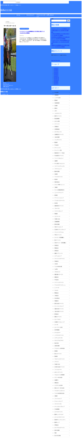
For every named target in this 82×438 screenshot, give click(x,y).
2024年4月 (56, 72)
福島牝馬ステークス (59, 205)
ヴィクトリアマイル (59, 232)
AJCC (55, 110)
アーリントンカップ (59, 197)
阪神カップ (57, 422)
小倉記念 (56, 295)
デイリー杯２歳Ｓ (58, 377)
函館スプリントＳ (58, 253)
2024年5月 (56, 70)
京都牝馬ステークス (59, 134)
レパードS (56, 287)
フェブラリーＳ (58, 139)
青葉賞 (56, 213)
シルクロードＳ (58, 113)
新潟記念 (56, 314)
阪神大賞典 (57, 171)
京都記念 (56, 126)
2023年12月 (56, 77)
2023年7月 (56, 84)
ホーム (18, 15)
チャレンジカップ (58, 401)
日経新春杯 (57, 103)
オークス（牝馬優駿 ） (59, 237)
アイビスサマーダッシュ (60, 285)
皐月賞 (56, 203)
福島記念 (56, 382)
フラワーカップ (58, 168)
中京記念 (56, 279)
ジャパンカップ (58, 398)
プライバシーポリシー (8, 85)
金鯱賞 (56, 160)
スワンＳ (56, 361)
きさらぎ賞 (57, 121)
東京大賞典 (57, 430)
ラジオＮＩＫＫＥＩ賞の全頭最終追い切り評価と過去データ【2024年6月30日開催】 (60, 42)
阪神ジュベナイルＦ (59, 414)
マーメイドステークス (59, 258)
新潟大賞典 (57, 224)
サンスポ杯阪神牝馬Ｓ (59, 189)
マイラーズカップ (58, 211)
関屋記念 (56, 292)
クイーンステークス (59, 282)
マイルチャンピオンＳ (59, 390)
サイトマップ (30, 15)
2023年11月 (56, 78)
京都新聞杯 (57, 221)
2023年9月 (56, 81)
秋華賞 (56, 351)
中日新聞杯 (57, 409)
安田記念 (56, 250)
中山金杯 (56, 92)
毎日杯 (56, 179)
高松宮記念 (57, 182)
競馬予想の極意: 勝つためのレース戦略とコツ (10, 88)
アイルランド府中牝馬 (59, 348)
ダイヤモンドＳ (58, 131)
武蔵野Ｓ (56, 380)
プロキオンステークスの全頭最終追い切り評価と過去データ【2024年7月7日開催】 (60, 30)
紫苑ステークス (58, 316)
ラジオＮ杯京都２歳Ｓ (59, 393)
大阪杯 (56, 187)
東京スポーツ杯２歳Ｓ (59, 388)
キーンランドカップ (59, 306)
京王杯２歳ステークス (59, 366)
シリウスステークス (59, 335)
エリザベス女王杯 (58, 385)
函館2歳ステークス (58, 274)
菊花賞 (56, 356)
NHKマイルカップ (58, 226)
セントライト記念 (58, 327)
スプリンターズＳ (58, 337)
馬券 (55, 432)
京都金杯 (56, 95)
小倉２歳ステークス (59, 311)
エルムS (56, 290)
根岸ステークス (58, 116)
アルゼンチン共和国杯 (59, 374)
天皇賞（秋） (57, 364)
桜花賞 (56, 195)
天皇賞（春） (57, 219)
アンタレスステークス (59, 200)
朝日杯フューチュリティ (60, 419)
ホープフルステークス (59, 427)
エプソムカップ (58, 256)
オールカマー (57, 332)
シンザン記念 (57, 97)
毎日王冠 (56, 343)
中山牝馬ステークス (59, 155)
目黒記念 (56, 245)
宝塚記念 (56, 261)
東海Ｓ (56, 108)
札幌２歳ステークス (59, 308)
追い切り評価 (57, 435)
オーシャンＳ (57, 147)
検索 (52, 18)
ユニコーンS (57, 216)
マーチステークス (58, 176)
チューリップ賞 (58, 150)
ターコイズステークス (59, 417)
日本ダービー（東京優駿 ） (60, 242)
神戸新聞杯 (57, 329)
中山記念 (56, 145)
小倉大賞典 (57, 137)
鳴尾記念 (56, 248)
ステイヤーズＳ (58, 403)
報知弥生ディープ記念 (59, 153)
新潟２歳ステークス (59, 303)
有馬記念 (56, 425)
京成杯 (56, 105)
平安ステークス (58, 234)
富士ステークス (58, 353)
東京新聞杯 (57, 118)
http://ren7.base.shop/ (55, 60)
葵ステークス (57, 240)
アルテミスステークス (59, 359)
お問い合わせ (50, 15)
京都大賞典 (57, 345)
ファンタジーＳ (58, 369)
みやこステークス (58, 372)
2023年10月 (56, 80)
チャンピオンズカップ (59, 406)
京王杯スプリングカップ (60, 229)
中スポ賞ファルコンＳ (59, 163)
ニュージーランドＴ (59, 192)
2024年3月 (56, 73)
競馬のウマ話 (6, 10)
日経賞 (56, 174)
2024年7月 (56, 68)
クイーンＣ (57, 123)
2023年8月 (56, 82)
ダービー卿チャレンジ (59, 184)
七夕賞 (56, 269)
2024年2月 (56, 74)
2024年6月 (56, 69)
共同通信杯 (57, 129)
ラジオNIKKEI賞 (58, 266)
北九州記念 (57, 298)
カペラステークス (58, 411)
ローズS (56, 324)
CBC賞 (56, 263)
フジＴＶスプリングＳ (59, 166)
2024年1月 (56, 76)
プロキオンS (57, 271)
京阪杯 (56, 395)
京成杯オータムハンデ (59, 322)
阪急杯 (56, 142)
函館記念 (56, 277)
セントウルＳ (57, 319)
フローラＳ (57, 208)
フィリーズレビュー (59, 158)
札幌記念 (56, 300)
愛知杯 (56, 100)
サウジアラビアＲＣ (59, 340)
